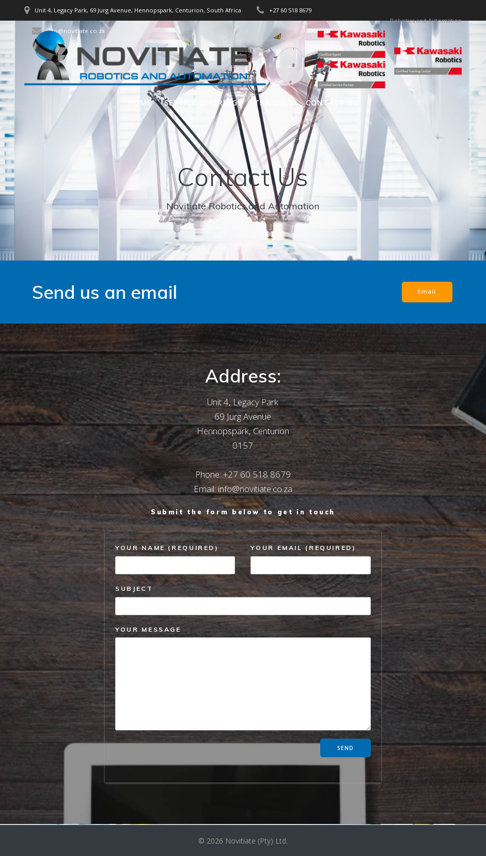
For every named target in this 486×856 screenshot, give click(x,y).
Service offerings (203, 103)
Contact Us (332, 103)
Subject (243, 600)
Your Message (243, 677)
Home (140, 103)
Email (427, 291)
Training (273, 103)
